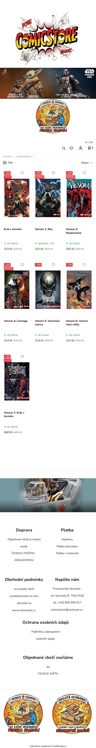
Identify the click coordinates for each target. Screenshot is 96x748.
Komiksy (7, 156)
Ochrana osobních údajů (46, 622)
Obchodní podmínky (24, 579)
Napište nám (67, 579)
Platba (67, 530)
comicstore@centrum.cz (67, 610)
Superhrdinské (23, 156)
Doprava (24, 530)
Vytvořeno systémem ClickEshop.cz (48, 746)
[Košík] (90, 148)
